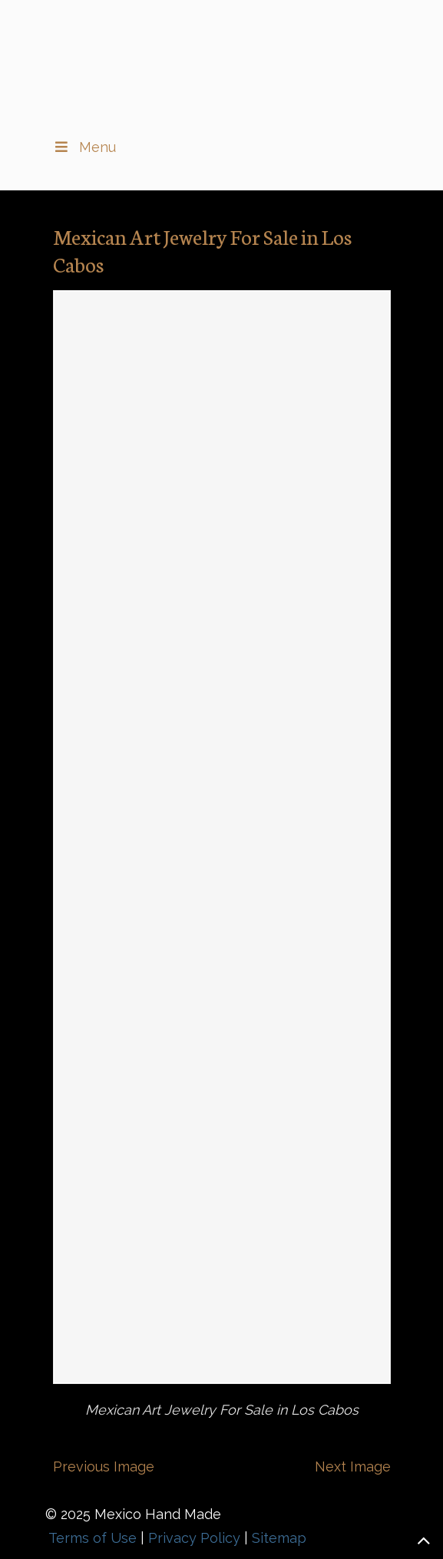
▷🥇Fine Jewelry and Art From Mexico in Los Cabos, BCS (222, 62)
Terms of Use (92, 1538)
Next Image (353, 1466)
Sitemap (279, 1538)
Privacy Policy (194, 1538)
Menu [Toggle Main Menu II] (84, 147)
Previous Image (103, 1466)
